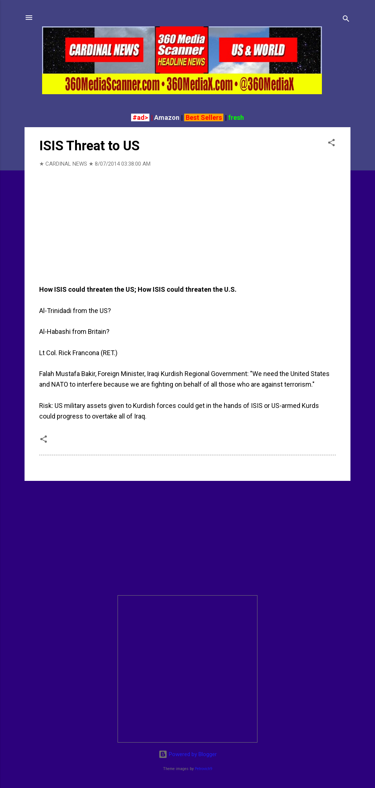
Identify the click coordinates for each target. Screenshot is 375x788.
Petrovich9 (203, 768)
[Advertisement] (187, 538)
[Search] (346, 20)
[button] (331, 144)
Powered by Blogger (188, 754)
